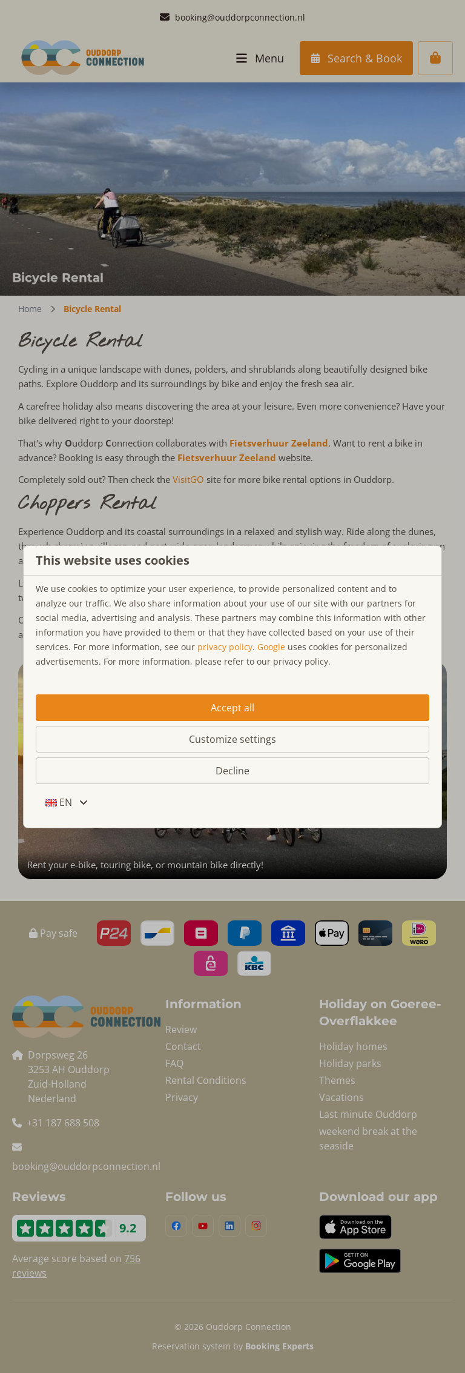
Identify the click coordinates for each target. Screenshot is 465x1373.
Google (271, 647)
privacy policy (224, 647)
